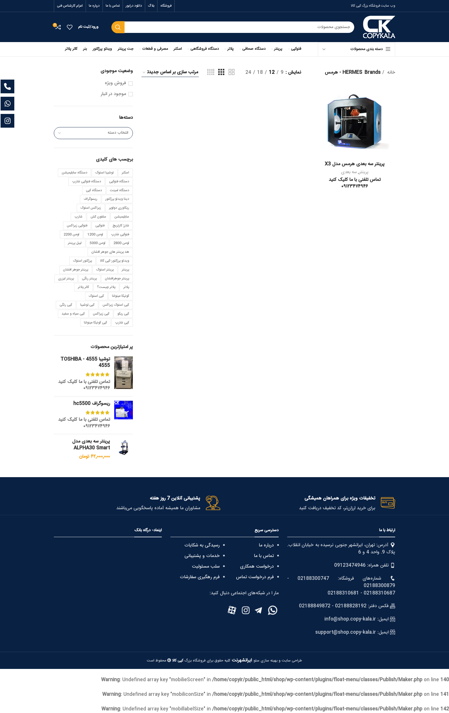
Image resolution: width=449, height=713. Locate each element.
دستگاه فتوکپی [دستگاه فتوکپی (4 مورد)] (119, 181)
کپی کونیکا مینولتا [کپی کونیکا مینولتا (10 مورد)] (95, 322)
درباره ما (266, 545)
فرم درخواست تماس (255, 577)
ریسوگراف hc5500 (91, 404)
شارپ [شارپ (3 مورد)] (78, 217)
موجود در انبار (113, 94)
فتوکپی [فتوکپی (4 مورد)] (100, 225)
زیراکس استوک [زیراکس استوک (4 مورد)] (90, 208)
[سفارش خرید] (170, 72)
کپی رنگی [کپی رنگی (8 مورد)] (66, 305)
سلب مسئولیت (206, 566)
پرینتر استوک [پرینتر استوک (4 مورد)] (105, 269)
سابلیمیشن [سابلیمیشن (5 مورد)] (121, 217)
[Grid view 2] (232, 72)
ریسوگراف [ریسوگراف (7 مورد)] (90, 199)
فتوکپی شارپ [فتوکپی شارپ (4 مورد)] (120, 234)
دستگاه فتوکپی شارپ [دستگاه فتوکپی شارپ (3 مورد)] (86, 181)
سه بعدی (349, 172)
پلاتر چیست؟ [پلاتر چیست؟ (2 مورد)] (106, 287)
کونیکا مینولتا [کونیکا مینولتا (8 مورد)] (120, 296)
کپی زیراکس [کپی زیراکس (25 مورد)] (101, 314)
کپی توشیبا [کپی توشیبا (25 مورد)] (87, 305)
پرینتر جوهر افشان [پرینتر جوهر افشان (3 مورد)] (75, 269)
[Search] (233, 27)
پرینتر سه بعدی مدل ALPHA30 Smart (91, 445)
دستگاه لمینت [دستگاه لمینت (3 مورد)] (119, 190)
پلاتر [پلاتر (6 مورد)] (126, 287)
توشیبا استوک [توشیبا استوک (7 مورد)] (104, 172)
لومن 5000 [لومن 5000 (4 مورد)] (97, 243)
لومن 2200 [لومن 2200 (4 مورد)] (71, 234)
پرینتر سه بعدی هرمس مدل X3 (355, 164)
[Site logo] (379, 27)
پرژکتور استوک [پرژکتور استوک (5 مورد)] (82, 261)
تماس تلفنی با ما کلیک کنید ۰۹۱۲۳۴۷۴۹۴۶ (84, 385)
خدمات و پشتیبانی (202, 556)
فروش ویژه (115, 83)
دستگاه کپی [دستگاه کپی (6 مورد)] (94, 190)
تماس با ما (264, 556)
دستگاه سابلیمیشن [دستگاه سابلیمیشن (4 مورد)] (74, 172)
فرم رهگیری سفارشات (200, 577)
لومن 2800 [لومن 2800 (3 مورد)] (121, 243)
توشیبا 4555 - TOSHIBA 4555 (85, 362)
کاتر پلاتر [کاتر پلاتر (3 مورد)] (83, 287)
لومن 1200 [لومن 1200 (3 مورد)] (95, 234)
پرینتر (364, 172)
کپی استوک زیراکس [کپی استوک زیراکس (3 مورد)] (116, 305)
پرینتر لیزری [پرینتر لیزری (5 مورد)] (66, 278)
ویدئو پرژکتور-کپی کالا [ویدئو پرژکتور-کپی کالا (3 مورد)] (114, 261)
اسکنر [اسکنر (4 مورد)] (125, 172)
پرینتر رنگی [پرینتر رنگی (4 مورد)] (89, 278)
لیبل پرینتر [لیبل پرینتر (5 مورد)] (75, 243)
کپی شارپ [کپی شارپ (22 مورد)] (122, 322)
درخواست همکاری (257, 566)
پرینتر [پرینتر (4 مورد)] (125, 269)
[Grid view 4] (210, 72)
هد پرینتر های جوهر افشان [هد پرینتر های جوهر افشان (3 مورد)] (110, 252)
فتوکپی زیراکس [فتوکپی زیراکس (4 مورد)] (77, 225)
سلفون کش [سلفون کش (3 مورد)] (98, 217)
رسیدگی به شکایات (202, 545)
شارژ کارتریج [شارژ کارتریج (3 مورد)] (121, 225)
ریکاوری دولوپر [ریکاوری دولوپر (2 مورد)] (119, 208)
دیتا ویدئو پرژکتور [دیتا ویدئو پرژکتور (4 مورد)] (117, 199)
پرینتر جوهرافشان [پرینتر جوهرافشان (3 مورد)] (117, 278)
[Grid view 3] (221, 72)
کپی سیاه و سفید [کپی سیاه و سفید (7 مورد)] (73, 314)
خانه (390, 72)
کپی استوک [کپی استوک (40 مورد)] (96, 296)
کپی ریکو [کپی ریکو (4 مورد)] (123, 314)
